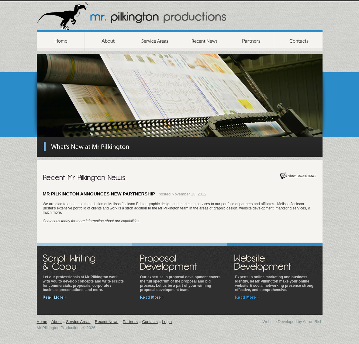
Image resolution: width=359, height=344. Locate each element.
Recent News (106, 321)
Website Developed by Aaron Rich (292, 321)
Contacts (149, 321)
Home (42, 321)
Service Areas (78, 321)
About (56, 321)
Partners (130, 321)
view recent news (302, 175)
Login (167, 321)
